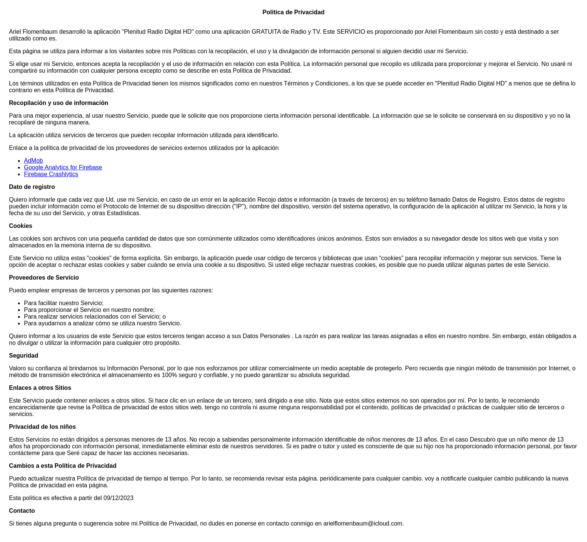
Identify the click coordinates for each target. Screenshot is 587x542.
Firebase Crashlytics (51, 174)
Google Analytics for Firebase (63, 167)
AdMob (33, 160)
